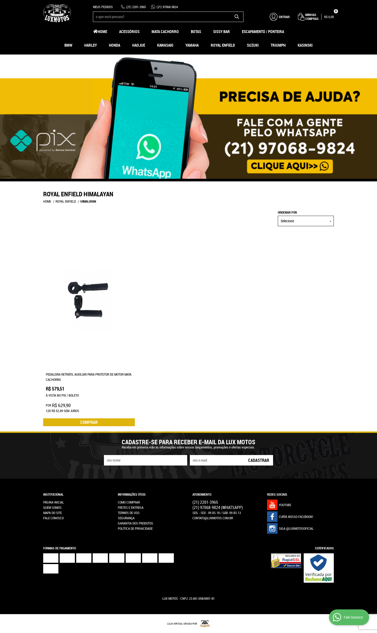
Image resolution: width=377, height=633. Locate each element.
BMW (68, 45)
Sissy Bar (221, 31)
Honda (114, 45)
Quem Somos (52, 507)
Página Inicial (53, 502)
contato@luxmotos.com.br (212, 518)
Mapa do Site (52, 512)
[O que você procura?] (236, 17)
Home (102, 31)
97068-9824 (167, 6)
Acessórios (129, 31)
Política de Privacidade (135, 528)
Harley (90, 45)
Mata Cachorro (165, 31)
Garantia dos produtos (135, 523)
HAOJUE (138, 45)
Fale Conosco (53, 518)
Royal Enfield (223, 45)
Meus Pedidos (103, 6)
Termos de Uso (128, 512)
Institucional (53, 494)
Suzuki (253, 45)
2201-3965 (136, 6)
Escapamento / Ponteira (263, 31)
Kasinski (305, 45)
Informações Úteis (132, 494)
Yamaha (192, 45)
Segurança (126, 518)
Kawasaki (165, 45)
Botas (196, 31)
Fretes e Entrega (130, 507)
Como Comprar (129, 502)
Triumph (278, 45)
